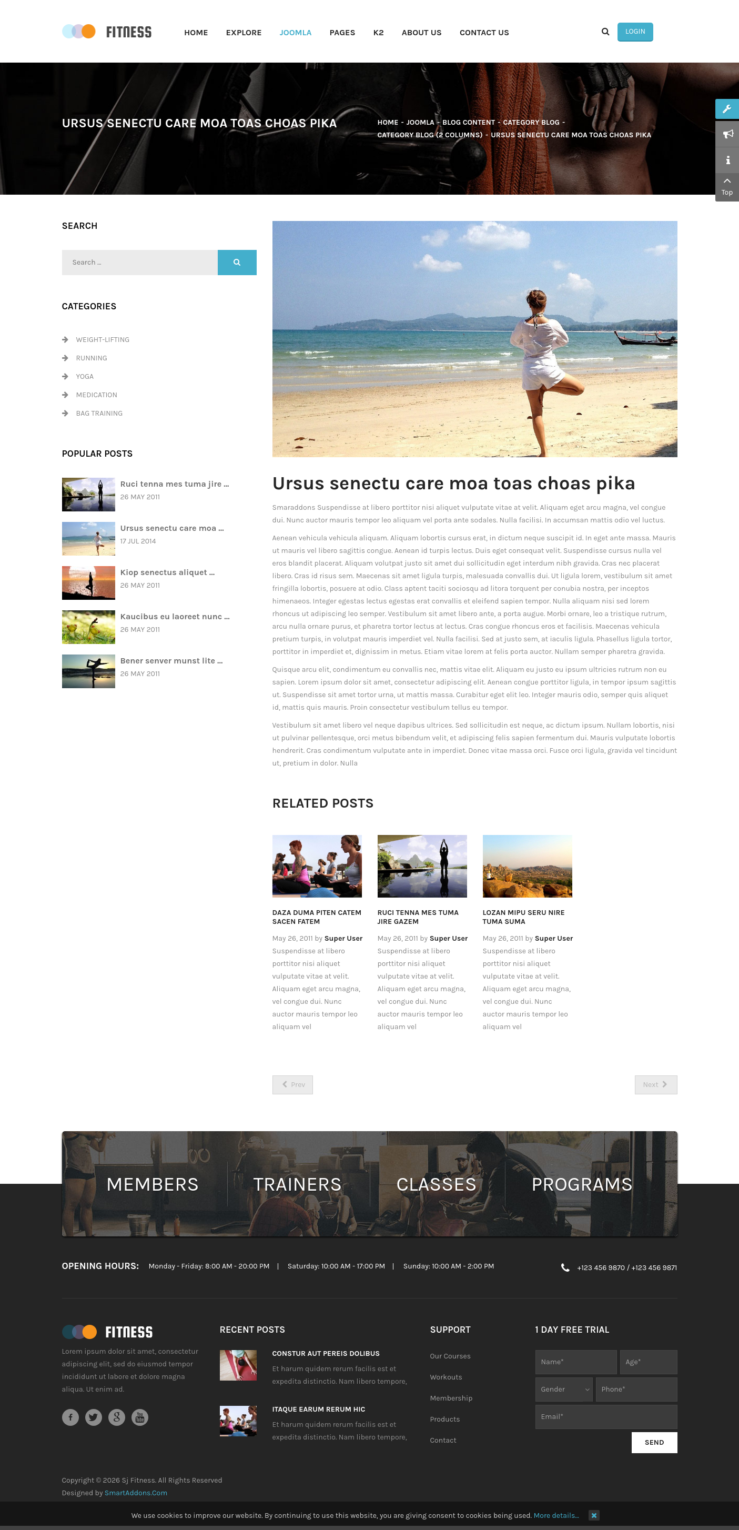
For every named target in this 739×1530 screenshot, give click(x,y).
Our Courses (450, 1358)
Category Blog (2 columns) (430, 137)
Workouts (446, 1379)
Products (445, 1421)
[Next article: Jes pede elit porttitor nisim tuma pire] (656, 1087)
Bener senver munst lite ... (171, 662)
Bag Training (99, 415)
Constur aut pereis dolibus (326, 1355)
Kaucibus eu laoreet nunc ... (175, 618)
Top (727, 185)
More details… (556, 1515)
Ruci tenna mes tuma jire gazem (418, 919)
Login (659, 32)
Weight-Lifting (103, 341)
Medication (96, 396)
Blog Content (468, 124)
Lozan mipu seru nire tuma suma (524, 919)
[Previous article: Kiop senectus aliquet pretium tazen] (292, 1087)
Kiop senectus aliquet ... (167, 574)
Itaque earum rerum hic (319, 1411)
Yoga (85, 378)
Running (91, 360)
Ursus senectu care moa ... (172, 530)
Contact (443, 1442)
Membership (451, 1400)
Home (388, 124)
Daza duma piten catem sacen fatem (317, 919)
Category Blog (531, 124)
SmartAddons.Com (136, 1495)
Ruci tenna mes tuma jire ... (174, 485)
